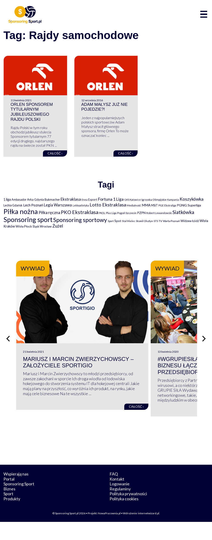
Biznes (9, 506)
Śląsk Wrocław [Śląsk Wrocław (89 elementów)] (42, 226)
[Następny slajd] (204, 347)
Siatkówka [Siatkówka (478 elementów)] (183, 212)
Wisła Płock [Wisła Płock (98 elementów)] (24, 226)
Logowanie (120, 501)
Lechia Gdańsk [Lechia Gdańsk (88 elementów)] (13, 205)
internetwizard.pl (148, 531)
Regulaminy (120, 506)
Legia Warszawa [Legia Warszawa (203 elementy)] (58, 204)
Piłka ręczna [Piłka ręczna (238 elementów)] (49, 212)
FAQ (114, 492)
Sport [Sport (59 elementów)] (111, 220)
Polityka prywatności (128, 511)
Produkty (11, 516)
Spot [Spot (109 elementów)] (117, 221)
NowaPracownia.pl (109, 531)
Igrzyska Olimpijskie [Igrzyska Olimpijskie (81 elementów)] (154, 199)
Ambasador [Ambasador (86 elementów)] (18, 199)
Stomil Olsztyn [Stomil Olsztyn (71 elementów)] (144, 220)
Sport (8, 511)
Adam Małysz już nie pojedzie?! (104, 107)
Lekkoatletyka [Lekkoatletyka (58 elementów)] (81, 205)
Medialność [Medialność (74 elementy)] (134, 205)
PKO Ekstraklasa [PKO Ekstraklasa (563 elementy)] (79, 212)
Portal (8, 496)
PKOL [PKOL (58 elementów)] (102, 212)
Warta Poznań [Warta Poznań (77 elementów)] (171, 221)
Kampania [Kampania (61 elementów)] (173, 199)
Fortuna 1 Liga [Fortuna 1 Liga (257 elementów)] (111, 199)
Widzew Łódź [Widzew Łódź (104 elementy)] (190, 221)
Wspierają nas (15, 492)
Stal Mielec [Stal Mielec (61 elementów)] (128, 220)
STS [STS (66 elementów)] (156, 220)
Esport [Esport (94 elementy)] (92, 199)
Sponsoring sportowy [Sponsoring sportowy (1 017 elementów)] (80, 220)
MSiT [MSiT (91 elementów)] (154, 205)
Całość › (55, 153)
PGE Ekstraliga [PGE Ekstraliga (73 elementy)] (167, 205)
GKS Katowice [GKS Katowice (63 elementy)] (132, 199)
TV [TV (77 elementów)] (160, 221)
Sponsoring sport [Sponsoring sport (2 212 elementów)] (28, 219)
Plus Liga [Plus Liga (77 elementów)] (111, 213)
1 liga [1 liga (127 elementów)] (7, 199)
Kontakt (117, 496)
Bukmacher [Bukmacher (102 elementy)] (52, 199)
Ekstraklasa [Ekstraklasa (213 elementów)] (71, 199)
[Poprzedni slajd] (8, 347)
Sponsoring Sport (18, 501)
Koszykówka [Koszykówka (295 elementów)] (192, 199)
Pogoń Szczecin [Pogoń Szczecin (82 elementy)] (126, 213)
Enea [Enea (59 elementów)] (85, 199)
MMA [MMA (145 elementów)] (146, 205)
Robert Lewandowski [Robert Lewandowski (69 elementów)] (159, 212)
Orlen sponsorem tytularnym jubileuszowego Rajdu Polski (32, 112)
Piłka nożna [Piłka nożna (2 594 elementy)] (20, 211)
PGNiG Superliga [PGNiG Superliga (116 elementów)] (189, 205)
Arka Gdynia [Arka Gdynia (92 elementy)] (35, 199)
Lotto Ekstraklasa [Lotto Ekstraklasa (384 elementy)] (108, 204)
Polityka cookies (124, 516)
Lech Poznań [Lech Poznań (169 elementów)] (33, 205)
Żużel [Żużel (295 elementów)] (57, 225)
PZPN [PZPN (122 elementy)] (141, 213)
